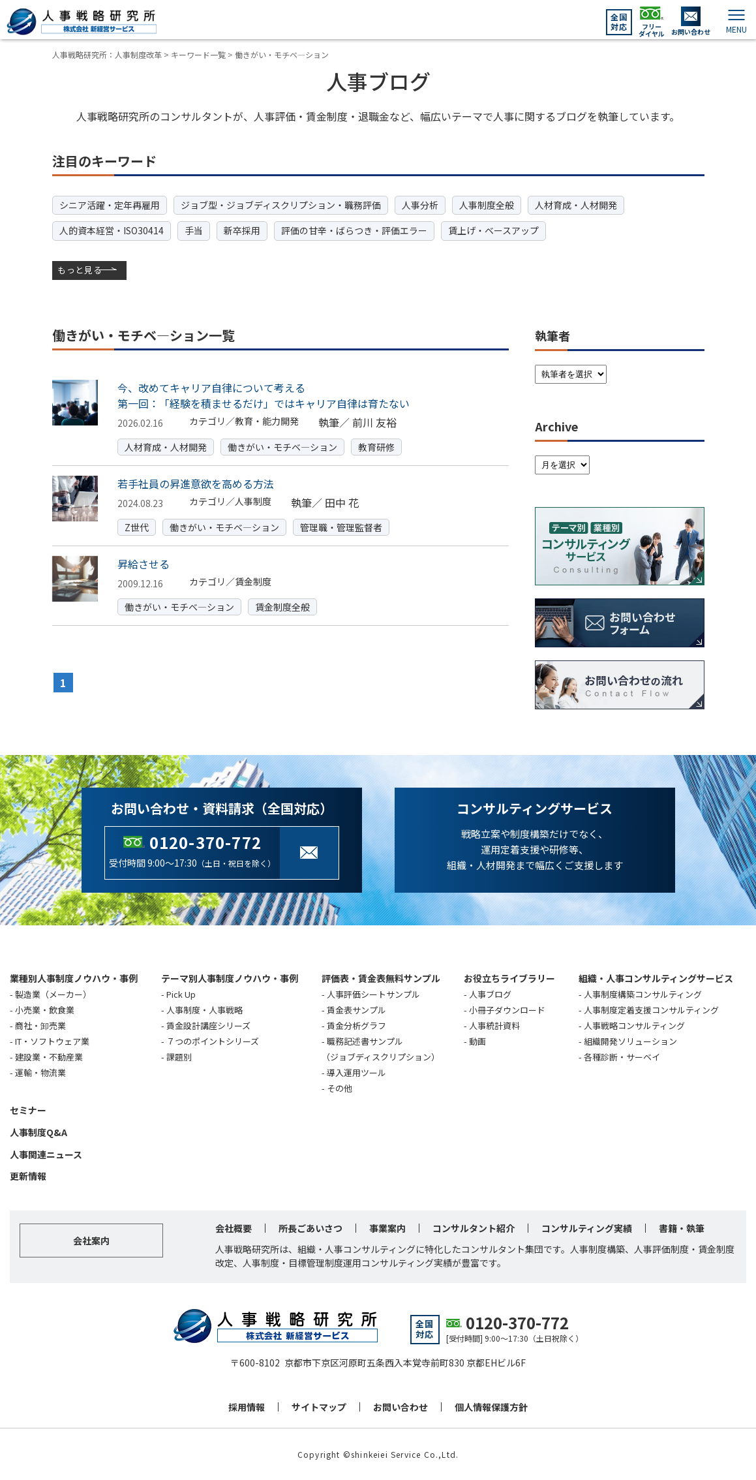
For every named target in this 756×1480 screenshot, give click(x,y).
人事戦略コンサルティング (634, 1024)
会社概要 (233, 1226)
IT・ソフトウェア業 (52, 1040)
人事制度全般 (486, 204)
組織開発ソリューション (630, 1040)
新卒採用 (242, 230)
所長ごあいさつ (310, 1226)
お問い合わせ (400, 1405)
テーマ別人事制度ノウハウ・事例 (229, 976)
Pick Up (181, 993)
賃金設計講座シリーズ (208, 1024)
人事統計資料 (494, 1024)
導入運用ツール (356, 1071)
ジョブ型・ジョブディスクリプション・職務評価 (281, 204)
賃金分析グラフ (356, 1024)
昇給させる (143, 562)
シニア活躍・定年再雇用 (109, 204)
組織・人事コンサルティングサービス (656, 976)
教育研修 (376, 445)
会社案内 (91, 1239)
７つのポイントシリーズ (212, 1040)
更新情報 (28, 1175)
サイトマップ (319, 1405)
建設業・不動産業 (49, 1055)
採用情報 (246, 1405)
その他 (339, 1087)
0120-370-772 (205, 840)
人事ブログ (490, 993)
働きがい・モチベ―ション (282, 445)
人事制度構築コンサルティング (643, 993)
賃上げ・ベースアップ (493, 230)
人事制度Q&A (38, 1130)
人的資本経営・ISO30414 (111, 230)
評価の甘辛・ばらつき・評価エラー (354, 230)
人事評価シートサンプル (373, 993)
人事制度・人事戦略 (204, 1008)
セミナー (28, 1108)
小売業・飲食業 (44, 1008)
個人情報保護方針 (491, 1405)
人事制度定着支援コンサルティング (651, 1008)
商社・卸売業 (40, 1024)
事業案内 (387, 1226)
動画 (477, 1040)
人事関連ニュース (46, 1153)
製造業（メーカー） (53, 993)
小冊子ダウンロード (507, 1008)
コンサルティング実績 (586, 1226)
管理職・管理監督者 (341, 526)
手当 (194, 230)
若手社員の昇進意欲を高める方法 (195, 482)
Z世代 (137, 526)
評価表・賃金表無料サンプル (381, 976)
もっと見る (81, 270)
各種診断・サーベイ (622, 1055)
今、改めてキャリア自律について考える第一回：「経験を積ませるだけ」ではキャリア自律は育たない (263, 394)
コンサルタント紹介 (473, 1226)
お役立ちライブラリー (509, 976)
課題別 (179, 1055)
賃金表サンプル (356, 1008)
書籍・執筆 (681, 1226)
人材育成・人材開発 (576, 204)
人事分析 (420, 204)
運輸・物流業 (40, 1071)
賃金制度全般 (282, 605)
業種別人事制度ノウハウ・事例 (74, 976)
